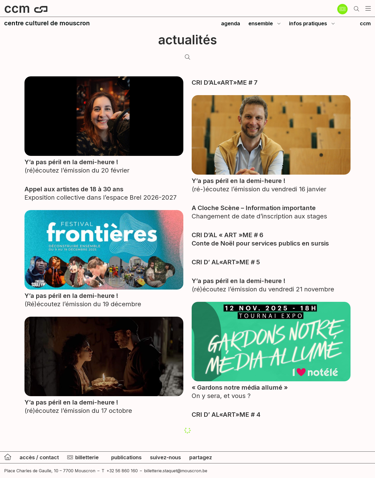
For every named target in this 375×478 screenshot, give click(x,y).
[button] (356, 9)
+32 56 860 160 (122, 470)
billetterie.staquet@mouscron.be (175, 470)
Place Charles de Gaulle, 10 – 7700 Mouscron (49, 470)
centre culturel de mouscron (47, 23)
